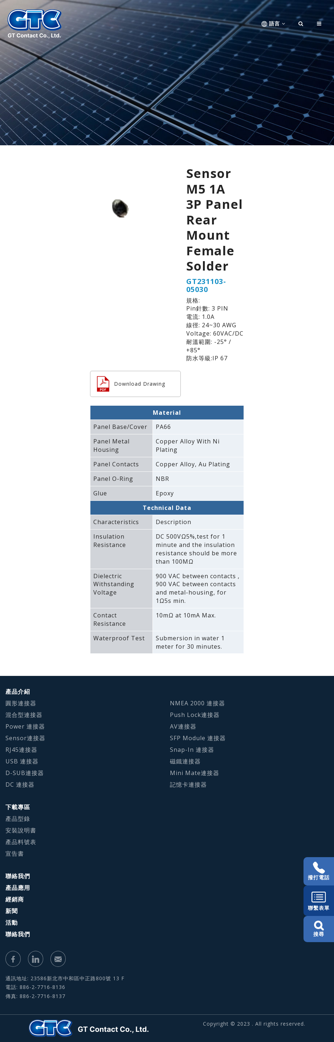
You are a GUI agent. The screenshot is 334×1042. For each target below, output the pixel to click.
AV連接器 (183, 726)
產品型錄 (17, 819)
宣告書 (14, 853)
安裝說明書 (20, 830)
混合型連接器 (23, 715)
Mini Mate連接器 (194, 773)
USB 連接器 (21, 761)
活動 (11, 923)
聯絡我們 (17, 876)
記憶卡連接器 (188, 784)
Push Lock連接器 (195, 715)
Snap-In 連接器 (192, 750)
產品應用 (17, 888)
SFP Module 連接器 (198, 738)
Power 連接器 (25, 726)
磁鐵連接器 (185, 761)
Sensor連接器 (25, 738)
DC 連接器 (19, 784)
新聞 (11, 911)
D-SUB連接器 (24, 773)
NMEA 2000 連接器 (197, 703)
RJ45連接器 (21, 750)
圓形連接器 (20, 703)
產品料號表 (20, 842)
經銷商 (14, 899)
